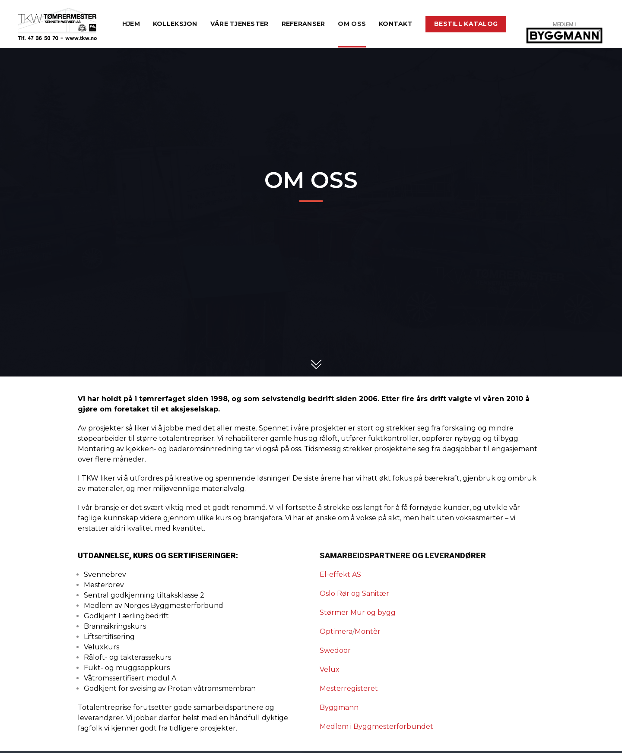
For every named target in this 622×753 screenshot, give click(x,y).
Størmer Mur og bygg (358, 612)
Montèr (368, 631)
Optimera (336, 631)
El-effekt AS (340, 574)
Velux (330, 669)
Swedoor (335, 650)
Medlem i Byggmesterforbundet (376, 726)
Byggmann (339, 707)
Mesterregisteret (349, 688)
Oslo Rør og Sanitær (354, 593)
